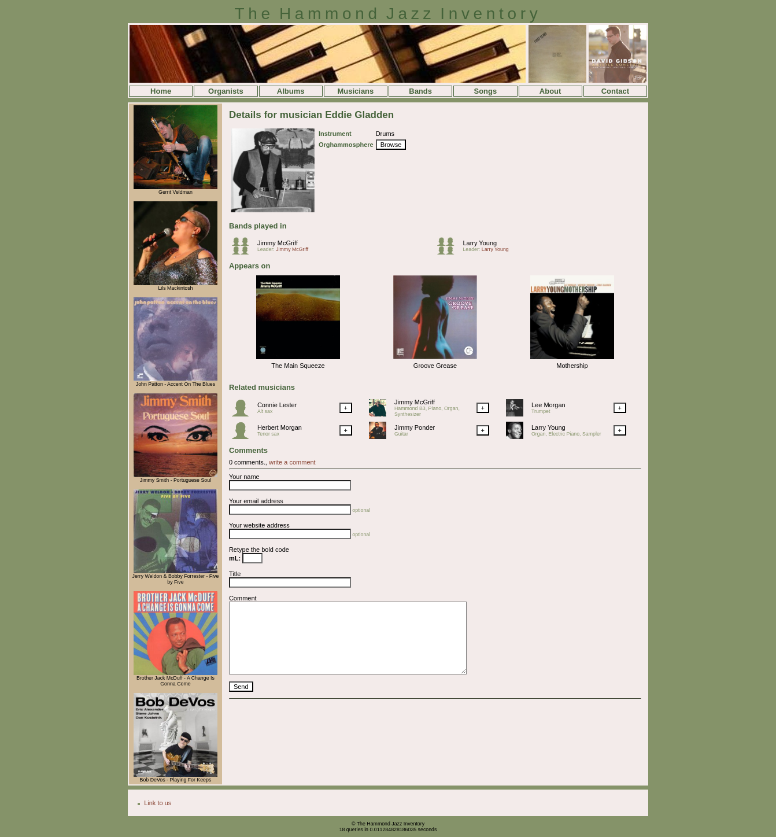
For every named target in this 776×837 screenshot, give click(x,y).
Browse (391, 144)
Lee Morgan (548, 404)
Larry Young (480, 242)
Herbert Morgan (279, 427)
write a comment (292, 462)
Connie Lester (277, 404)
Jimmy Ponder (414, 427)
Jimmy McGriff (277, 242)
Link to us (157, 802)
